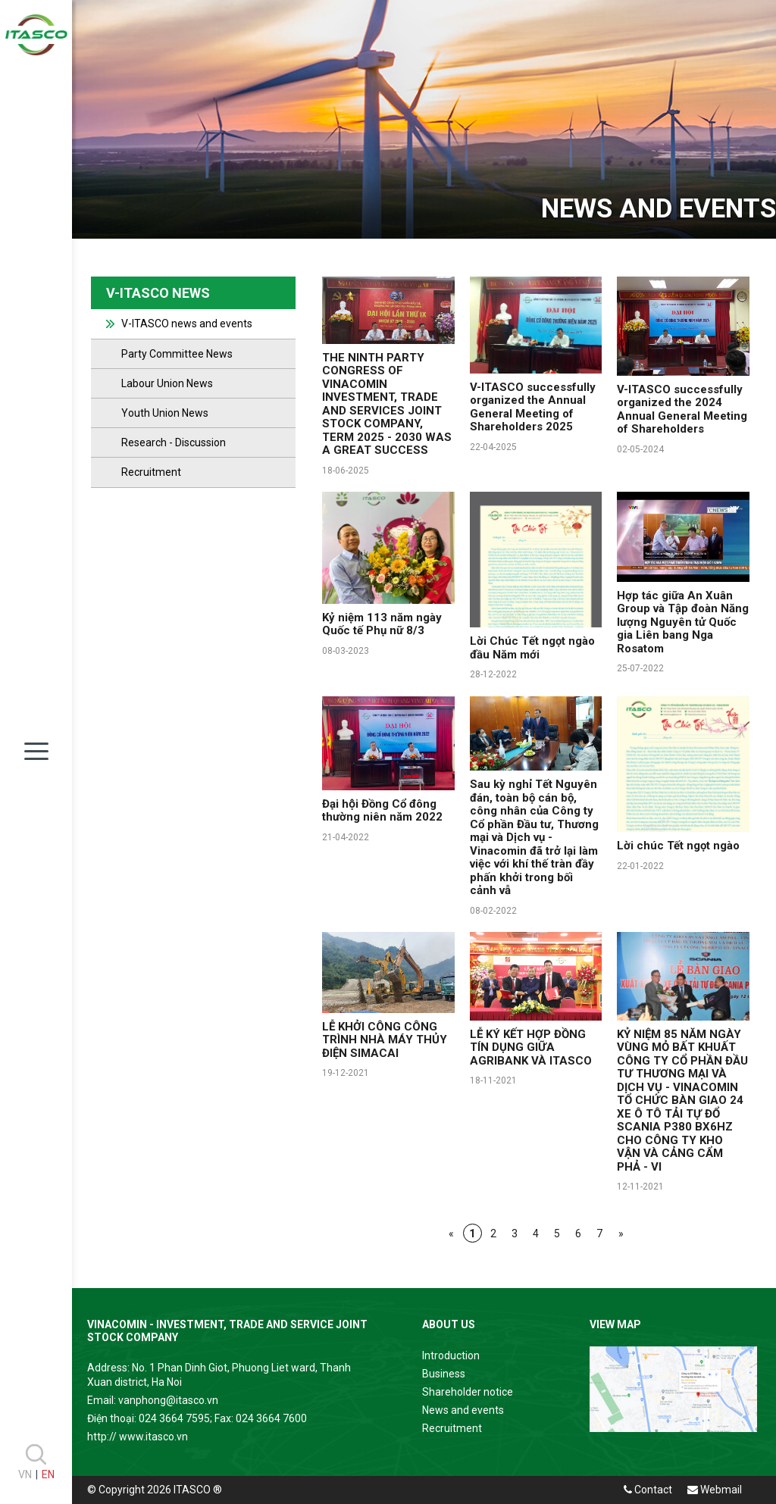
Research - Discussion (173, 442)
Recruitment (151, 472)
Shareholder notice (467, 1392)
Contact (648, 1490)
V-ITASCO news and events (186, 323)
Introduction (451, 1355)
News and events (463, 1410)
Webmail (714, 1490)
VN (25, 1474)
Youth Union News (164, 413)
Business (443, 1374)
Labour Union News (167, 383)
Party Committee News (177, 354)
